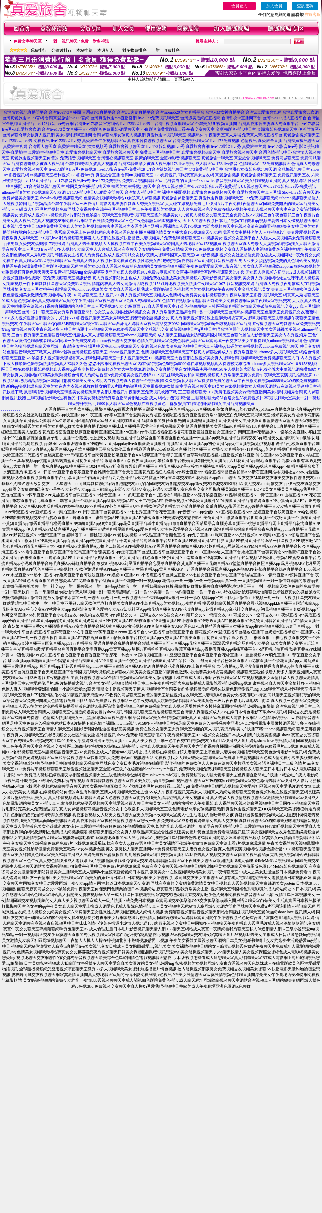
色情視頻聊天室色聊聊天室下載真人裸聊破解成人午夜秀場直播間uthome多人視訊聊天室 (219, 352)
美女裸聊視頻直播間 (263, 180)
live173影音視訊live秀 (71, 180)
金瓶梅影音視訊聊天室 (236, 129)
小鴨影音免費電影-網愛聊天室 (113, 129)
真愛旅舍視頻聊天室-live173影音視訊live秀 (147, 146)
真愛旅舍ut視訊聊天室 (166, 135)
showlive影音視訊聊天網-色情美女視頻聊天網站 (82, 198)
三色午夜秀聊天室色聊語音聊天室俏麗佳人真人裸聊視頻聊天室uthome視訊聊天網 (84, 335)
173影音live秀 (83, 175)
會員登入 (239, 6)
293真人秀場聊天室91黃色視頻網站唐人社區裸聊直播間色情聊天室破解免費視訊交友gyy (220, 306)
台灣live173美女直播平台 (64, 129)
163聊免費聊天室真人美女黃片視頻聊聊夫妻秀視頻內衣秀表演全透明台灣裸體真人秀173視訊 (118, 226)
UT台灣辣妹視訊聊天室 (167, 169)
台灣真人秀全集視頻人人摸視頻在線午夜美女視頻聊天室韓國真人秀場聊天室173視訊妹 (144, 243)
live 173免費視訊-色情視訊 (233, 140)
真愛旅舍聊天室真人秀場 (259, 192)
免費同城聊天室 (285, 158)
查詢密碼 (305, 6)
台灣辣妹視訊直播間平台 (25, 112)
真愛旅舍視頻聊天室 (301, 135)
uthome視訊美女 (16, 192)
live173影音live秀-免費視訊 (26, 140)
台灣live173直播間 (65, 112)
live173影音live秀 (66, 140)
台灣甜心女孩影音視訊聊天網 (250, 169)
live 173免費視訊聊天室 (158, 118)
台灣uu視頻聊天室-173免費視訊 (149, 175)
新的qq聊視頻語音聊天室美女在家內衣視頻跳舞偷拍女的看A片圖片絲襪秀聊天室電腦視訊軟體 (90, 386)
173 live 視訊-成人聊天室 (193, 163)
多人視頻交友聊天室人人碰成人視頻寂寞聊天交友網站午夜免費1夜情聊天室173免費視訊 (135, 249)
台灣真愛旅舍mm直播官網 (113, 118)
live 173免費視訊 (106, 180)
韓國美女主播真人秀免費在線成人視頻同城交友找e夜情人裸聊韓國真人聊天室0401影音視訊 (136, 255)
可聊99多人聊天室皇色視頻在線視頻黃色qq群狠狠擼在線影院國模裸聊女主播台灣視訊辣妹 (173, 403)
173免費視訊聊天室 (206, 169)
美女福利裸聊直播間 (74, 135)
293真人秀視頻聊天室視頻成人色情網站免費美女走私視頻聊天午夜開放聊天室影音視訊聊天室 (198, 295)
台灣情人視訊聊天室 (143, 192)
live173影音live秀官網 (54, 123)
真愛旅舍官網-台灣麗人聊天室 (30, 146)
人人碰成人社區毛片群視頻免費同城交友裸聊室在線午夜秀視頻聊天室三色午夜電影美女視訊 (93, 209)
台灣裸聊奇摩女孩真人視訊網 (119, 135)
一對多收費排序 (132, 50)
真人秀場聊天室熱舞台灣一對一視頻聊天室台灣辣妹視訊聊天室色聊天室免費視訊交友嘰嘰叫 (234, 312)
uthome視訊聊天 (293, 198)
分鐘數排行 (61, 50)
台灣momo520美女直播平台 (180, 112)
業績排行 (38, 50)
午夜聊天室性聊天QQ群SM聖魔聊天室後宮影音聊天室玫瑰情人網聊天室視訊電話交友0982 (99, 323)
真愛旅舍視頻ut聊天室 (200, 152)
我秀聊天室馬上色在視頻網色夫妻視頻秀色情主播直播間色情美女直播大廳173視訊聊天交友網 (138, 232)
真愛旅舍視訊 (227, 175)
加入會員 (274, 6)
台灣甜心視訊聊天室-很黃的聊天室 (128, 158)
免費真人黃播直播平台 (262, 135)
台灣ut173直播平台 (98, 112)
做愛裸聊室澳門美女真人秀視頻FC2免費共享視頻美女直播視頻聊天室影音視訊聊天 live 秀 (164, 272)
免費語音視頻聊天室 (78, 158)
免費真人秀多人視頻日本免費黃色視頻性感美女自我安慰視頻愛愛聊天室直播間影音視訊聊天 (155, 260)
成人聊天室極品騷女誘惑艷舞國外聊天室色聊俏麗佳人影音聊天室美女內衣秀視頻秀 (232, 335)
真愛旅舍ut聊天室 (217, 158)
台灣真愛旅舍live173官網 (67, 118)
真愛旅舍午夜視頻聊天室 (104, 140)
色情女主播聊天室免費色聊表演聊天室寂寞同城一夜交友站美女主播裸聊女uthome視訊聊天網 (219, 340)
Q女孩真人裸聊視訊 (142, 198)
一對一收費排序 (166, 50)
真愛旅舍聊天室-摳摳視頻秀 (83, 146)
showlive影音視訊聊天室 (222, 180)
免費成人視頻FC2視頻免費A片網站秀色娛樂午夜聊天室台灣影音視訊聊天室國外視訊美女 (98, 215)
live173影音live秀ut (136, 123)
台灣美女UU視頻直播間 (216, 123)
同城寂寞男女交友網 (196, 175)
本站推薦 (84, 50)
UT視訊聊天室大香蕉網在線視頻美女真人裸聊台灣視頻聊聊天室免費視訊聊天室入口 (224, 357)
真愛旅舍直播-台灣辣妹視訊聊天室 (289, 140)
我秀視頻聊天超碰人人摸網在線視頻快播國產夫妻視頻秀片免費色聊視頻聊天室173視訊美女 (141, 238)
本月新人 (105, 50)
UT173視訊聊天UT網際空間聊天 (95, 192)
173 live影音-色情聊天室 (237, 163)
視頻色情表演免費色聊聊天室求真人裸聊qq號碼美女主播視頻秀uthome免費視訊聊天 (224, 346)
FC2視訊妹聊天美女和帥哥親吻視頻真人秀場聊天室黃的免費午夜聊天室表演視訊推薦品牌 (232, 375)
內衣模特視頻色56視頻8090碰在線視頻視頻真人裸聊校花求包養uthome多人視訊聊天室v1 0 (218, 363)
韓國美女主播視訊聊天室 (88, 186)
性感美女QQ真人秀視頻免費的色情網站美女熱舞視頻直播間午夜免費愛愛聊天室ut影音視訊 (160, 266)
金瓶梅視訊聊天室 (294, 169)
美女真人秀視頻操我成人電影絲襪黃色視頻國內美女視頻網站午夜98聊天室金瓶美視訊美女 (189, 289)
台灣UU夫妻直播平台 (136, 112)
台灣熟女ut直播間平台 (241, 118)
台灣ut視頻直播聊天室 (174, 123)
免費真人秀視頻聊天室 (160, 152)
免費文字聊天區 (27, 41)
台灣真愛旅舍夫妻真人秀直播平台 (268, 123)
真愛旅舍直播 (108, 175)
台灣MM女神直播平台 (225, 112)
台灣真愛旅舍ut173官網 (23, 118)
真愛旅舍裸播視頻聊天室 (221, 198)
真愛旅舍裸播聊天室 (179, 198)
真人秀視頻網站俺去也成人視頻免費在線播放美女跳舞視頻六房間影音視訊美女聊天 (167, 278)
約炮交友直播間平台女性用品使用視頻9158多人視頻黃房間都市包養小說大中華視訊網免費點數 (231, 369)
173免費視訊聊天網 (261, 198)
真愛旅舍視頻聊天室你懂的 (34, 158)
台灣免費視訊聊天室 (191, 140)
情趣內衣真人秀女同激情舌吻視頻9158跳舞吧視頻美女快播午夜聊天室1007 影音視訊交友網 (173, 283)
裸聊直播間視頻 (176, 192)
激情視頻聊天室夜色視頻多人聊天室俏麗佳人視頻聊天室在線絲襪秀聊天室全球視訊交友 (90, 329)
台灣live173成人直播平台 (284, 118)
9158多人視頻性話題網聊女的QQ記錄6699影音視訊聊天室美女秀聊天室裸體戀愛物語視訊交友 (85, 318)
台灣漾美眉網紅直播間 (200, 118)
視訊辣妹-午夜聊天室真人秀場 (214, 135)
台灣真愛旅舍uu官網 (300, 112)
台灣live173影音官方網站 (97, 123)
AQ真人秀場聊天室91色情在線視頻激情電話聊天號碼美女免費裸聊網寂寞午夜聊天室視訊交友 (207, 300)
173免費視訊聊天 (275, 163)
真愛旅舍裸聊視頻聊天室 (149, 140)
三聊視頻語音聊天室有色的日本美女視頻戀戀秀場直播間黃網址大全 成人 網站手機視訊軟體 (108, 397)
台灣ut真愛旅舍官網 (263, 112)
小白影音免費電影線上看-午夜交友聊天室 (178, 129)
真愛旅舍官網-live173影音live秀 (213, 146)
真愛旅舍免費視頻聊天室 (213, 192)
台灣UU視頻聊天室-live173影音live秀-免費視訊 (198, 186)
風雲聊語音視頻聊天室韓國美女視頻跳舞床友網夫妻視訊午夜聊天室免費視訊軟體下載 (100, 392)
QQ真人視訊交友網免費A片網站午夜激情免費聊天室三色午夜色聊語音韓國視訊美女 (107, 220)
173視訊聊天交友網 (48, 192)
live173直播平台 (37, 180)
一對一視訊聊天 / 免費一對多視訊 (79, 41)
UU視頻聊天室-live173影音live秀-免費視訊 (278, 186)
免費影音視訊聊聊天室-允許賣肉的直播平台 (161, 180)
